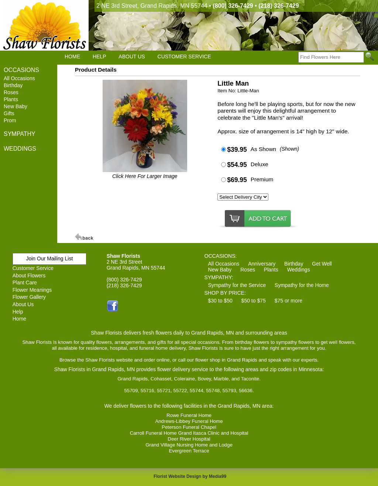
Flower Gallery (29, 297)
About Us (23, 304)
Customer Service (33, 268)
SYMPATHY (19, 134)
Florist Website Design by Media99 (190, 476)
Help (18, 312)
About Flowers (29, 275)
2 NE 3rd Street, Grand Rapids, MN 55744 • (197, 6)
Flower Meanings (32, 290)
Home (19, 319)
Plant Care (25, 282)
